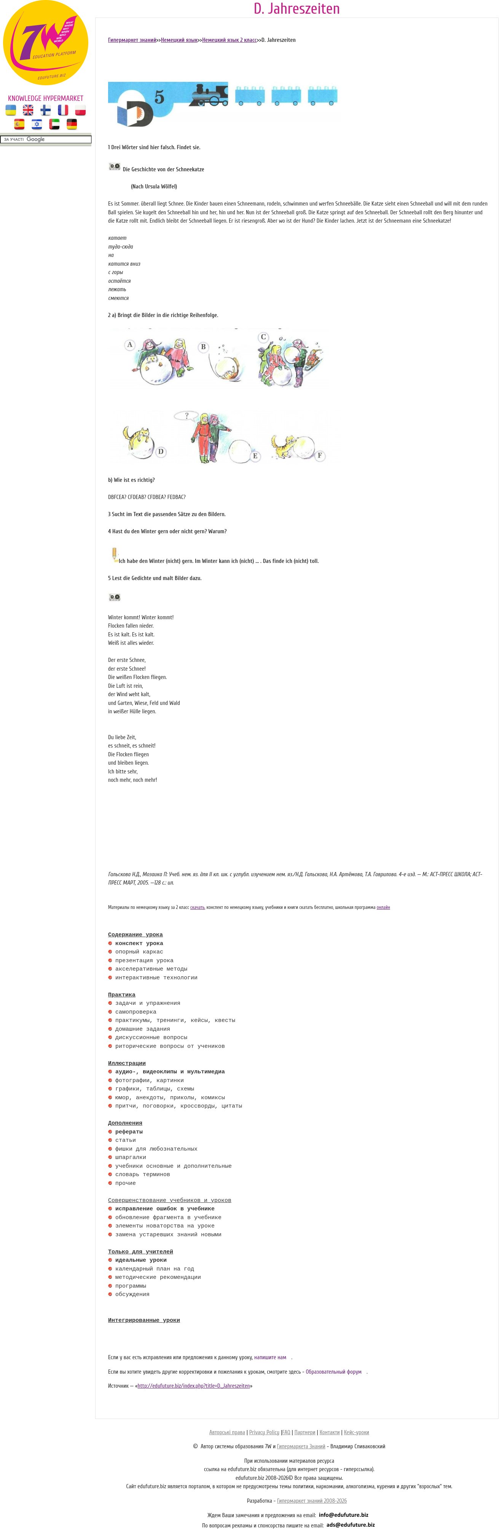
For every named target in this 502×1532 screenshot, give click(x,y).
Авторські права (227, 1432)
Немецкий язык (179, 40)
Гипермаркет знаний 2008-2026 (312, 1501)
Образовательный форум (334, 1372)
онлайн (383, 907)
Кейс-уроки (356, 1432)
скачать (197, 907)
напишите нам (270, 1357)
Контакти (330, 1432)
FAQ (286, 1432)
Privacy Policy (264, 1432)
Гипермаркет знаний (132, 40)
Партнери (305, 1432)
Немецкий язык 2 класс (229, 40)
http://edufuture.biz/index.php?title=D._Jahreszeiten (193, 1386)
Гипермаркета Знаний (301, 1446)
